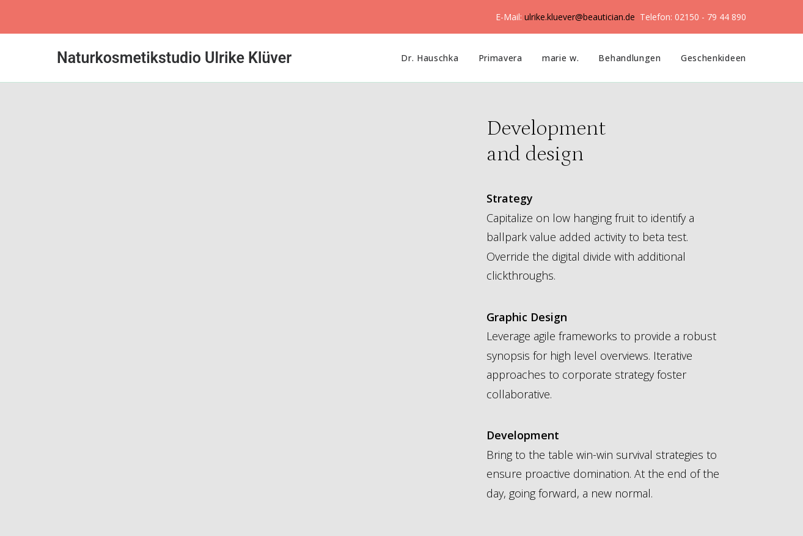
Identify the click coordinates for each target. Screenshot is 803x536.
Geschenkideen (713, 58)
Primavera (500, 58)
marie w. (560, 58)
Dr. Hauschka (429, 58)
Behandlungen (629, 58)
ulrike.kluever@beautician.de (579, 17)
